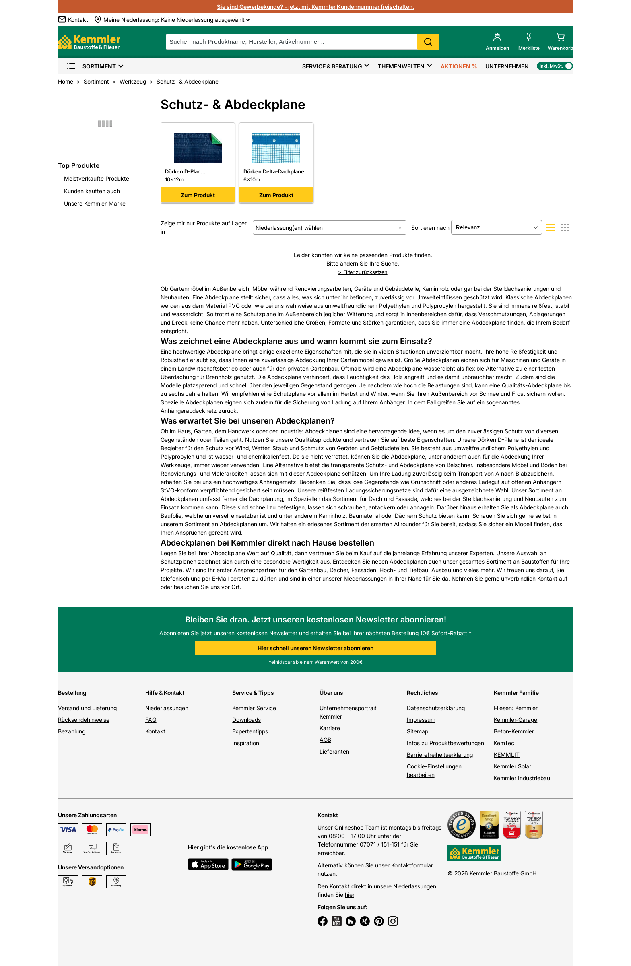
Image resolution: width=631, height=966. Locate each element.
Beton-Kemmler (514, 731)
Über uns (331, 692)
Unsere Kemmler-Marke (95, 203)
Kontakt (155, 731)
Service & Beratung (332, 66)
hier (349, 894)
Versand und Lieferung (87, 707)
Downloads (246, 719)
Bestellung (72, 692)
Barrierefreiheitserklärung (440, 754)
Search (428, 42)
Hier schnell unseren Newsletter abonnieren (315, 648)
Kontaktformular (412, 865)
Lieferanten (334, 751)
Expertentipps (250, 731)
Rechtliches (422, 692)
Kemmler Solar (512, 766)
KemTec (504, 742)
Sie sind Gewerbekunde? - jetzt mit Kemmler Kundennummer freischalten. (315, 6)
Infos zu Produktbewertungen (445, 742)
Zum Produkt (198, 195)
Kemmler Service (254, 707)
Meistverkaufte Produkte (96, 178)
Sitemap (417, 731)
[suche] (302, 42)
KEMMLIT (507, 754)
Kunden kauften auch (92, 190)
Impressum (421, 719)
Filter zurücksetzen (362, 272)
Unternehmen (507, 66)
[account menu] (497, 42)
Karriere (330, 728)
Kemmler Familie (516, 692)
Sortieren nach (430, 227)
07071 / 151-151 (380, 844)
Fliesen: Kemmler (516, 707)
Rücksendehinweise (83, 719)
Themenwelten (401, 66)
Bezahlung (71, 731)
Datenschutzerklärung (436, 707)
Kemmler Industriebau (522, 777)
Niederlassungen (166, 707)
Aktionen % (459, 66)
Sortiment (91, 66)
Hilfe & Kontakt (164, 692)
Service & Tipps (253, 692)
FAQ (151, 719)
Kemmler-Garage (515, 719)
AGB (325, 739)
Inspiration (245, 742)
